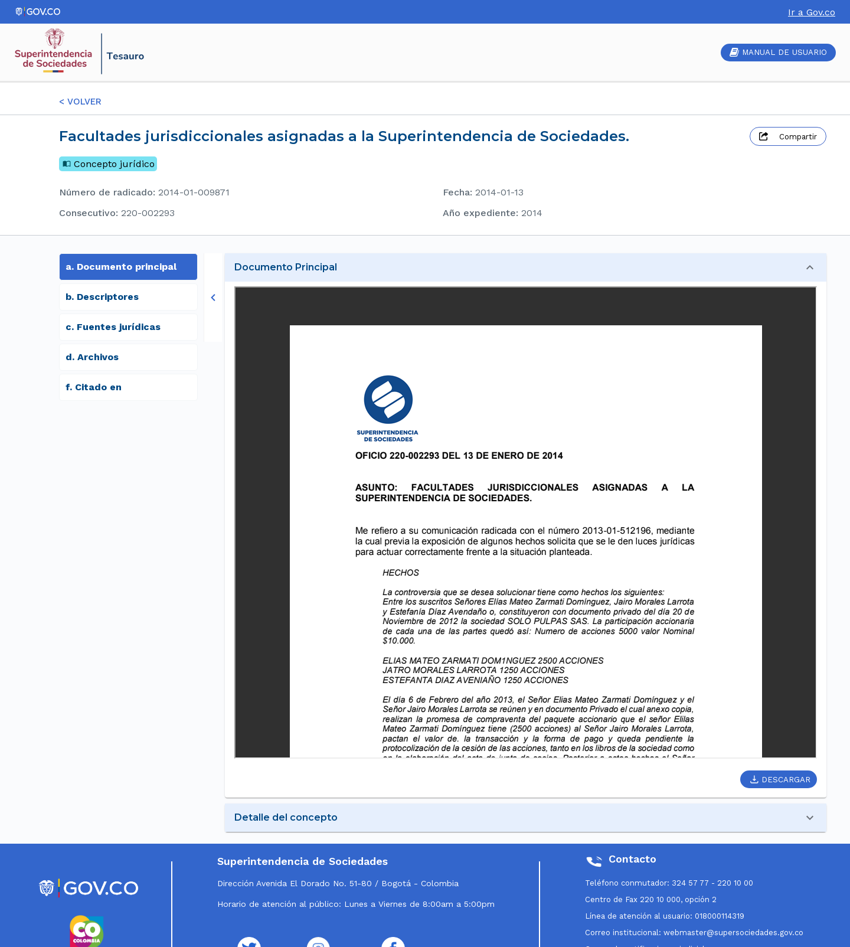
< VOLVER (80, 101)
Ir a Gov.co (811, 12)
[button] (525, 267)
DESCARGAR (780, 779)
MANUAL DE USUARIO (778, 52)
